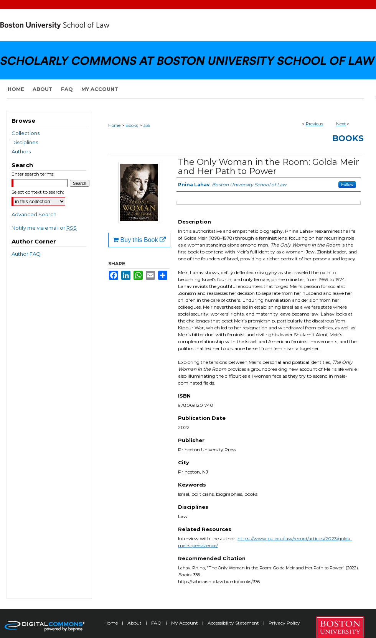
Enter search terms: (33, 174)
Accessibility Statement (234, 623)
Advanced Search (34, 214)
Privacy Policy (284, 623)
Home (114, 125)
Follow (347, 184)
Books (131, 125)
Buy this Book (139, 240)
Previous (314, 124)
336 (146, 125)
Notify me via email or (44, 228)
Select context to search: (38, 192)
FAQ (157, 623)
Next (341, 124)
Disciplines (25, 142)
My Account (185, 623)
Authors (21, 151)
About (135, 623)
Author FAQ (26, 254)
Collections (26, 133)
